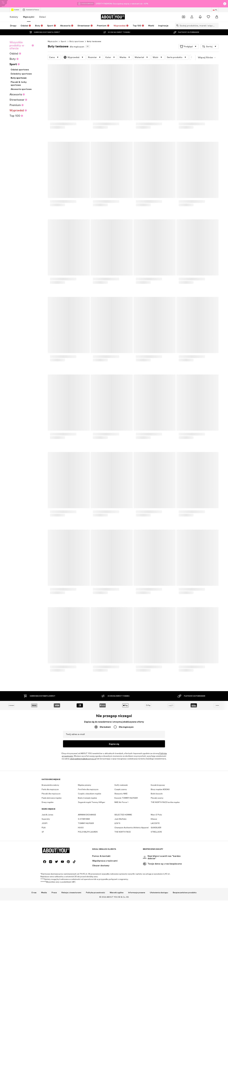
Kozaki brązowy (158, 876)
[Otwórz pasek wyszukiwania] (176, 25)
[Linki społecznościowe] (44, 1044)
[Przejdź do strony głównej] (113, 16)
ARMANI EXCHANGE (87, 906)
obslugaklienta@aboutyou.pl (83, 759)
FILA (44, 919)
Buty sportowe (77, 41)
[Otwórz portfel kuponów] (183, 17)
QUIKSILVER (156, 919)
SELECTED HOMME (123, 906)
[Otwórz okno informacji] (224, 3)
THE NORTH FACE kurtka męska (165, 893)
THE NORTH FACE (122, 923)
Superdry (46, 910)
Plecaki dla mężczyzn (51, 885)
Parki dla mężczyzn (50, 880)
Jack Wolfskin (120, 910)
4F (43, 923)
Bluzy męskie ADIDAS (160, 880)
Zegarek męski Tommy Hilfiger (91, 893)
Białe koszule (157, 885)
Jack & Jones (47, 906)
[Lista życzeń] (208, 17)
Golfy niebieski (121, 876)
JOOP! (44, 914)
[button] (188, 46)
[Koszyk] (217, 17)
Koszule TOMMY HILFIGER (126, 889)
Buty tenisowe (94, 41)
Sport (63, 41)
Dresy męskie (48, 893)
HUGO (81, 919)
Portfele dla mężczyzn (88, 880)
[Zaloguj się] (192, 17)
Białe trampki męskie (87, 889)
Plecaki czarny (157, 889)
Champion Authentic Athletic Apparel (131, 919)
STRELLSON (156, 923)
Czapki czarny (120, 880)
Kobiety (14, 17)
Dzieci (42, 17)
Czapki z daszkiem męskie (89, 885)
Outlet (15, 10)
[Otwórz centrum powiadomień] (200, 16)
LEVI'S (117, 914)
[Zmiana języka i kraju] (215, 9)
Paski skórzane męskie (52, 889)
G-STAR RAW (84, 910)
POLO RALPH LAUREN (88, 923)
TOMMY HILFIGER (86, 914)
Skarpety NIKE (120, 885)
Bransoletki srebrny (50, 876)
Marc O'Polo (156, 906)
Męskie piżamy (84, 876)
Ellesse (154, 910)
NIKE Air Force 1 (121, 893)
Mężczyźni (28, 17)
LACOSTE (155, 914)
